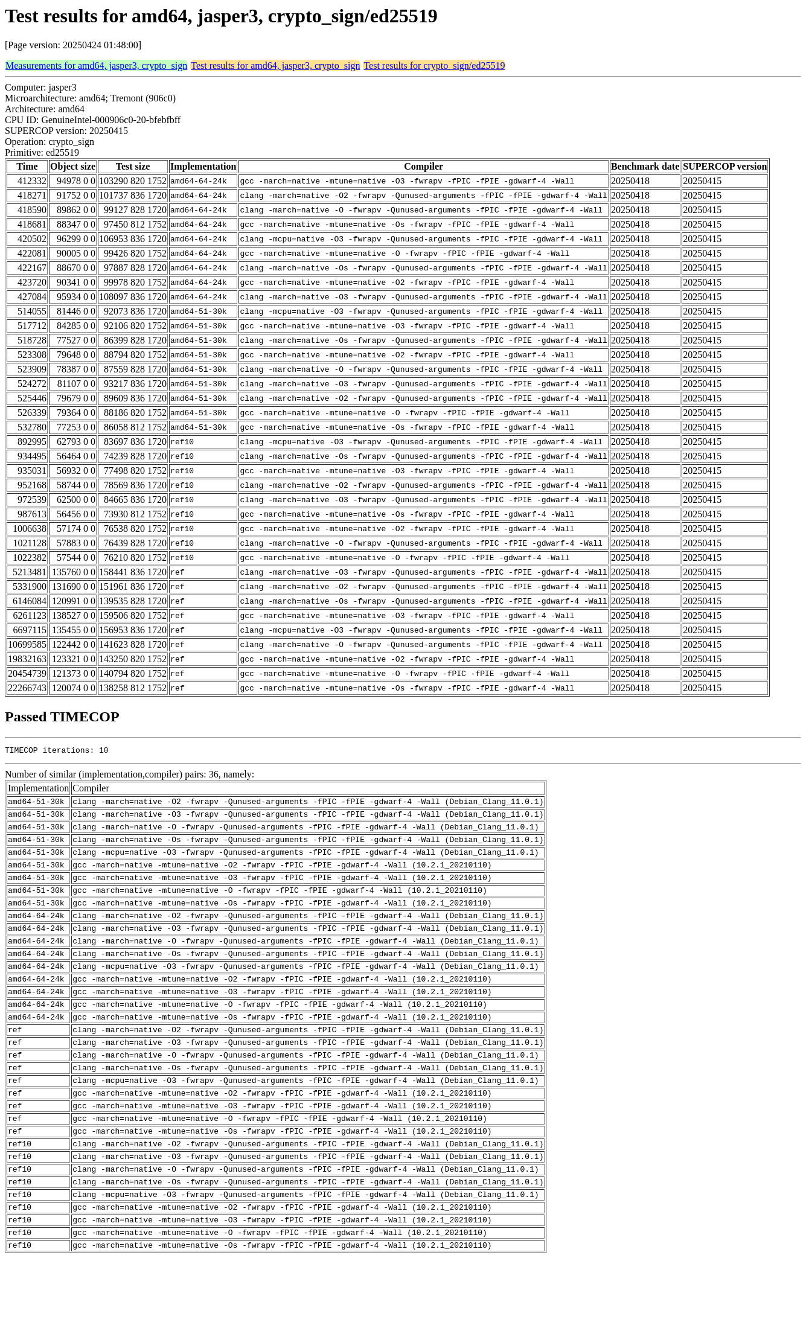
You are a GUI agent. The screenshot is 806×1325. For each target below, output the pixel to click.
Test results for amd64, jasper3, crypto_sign (275, 65)
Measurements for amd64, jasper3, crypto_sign (96, 65)
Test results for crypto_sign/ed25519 (434, 65)
